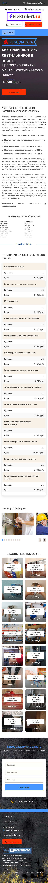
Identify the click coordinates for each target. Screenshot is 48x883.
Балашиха (4, 239)
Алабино (3, 225)
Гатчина (28, 233)
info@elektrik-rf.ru (15, 9)
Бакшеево (3, 237)
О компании (14, 92)
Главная (6, 821)
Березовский (29, 241)
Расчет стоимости (16, 24)
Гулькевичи (29, 237)
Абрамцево (4, 221)
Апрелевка (4, 229)
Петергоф (28, 235)
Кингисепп (29, 229)
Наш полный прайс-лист (36, 3)
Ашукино (3, 235)
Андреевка (4, 227)
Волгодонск (29, 225)
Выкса (27, 239)
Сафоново (29, 221)
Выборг (27, 243)
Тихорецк (28, 227)
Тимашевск (29, 231)
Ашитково (4, 233)
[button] (40, 540)
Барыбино (4, 243)
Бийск (27, 223)
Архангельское (5, 231)
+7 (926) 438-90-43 (35, 9)
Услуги (8, 33)
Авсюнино (4, 223)
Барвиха (3, 241)
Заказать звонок (35, 24)
